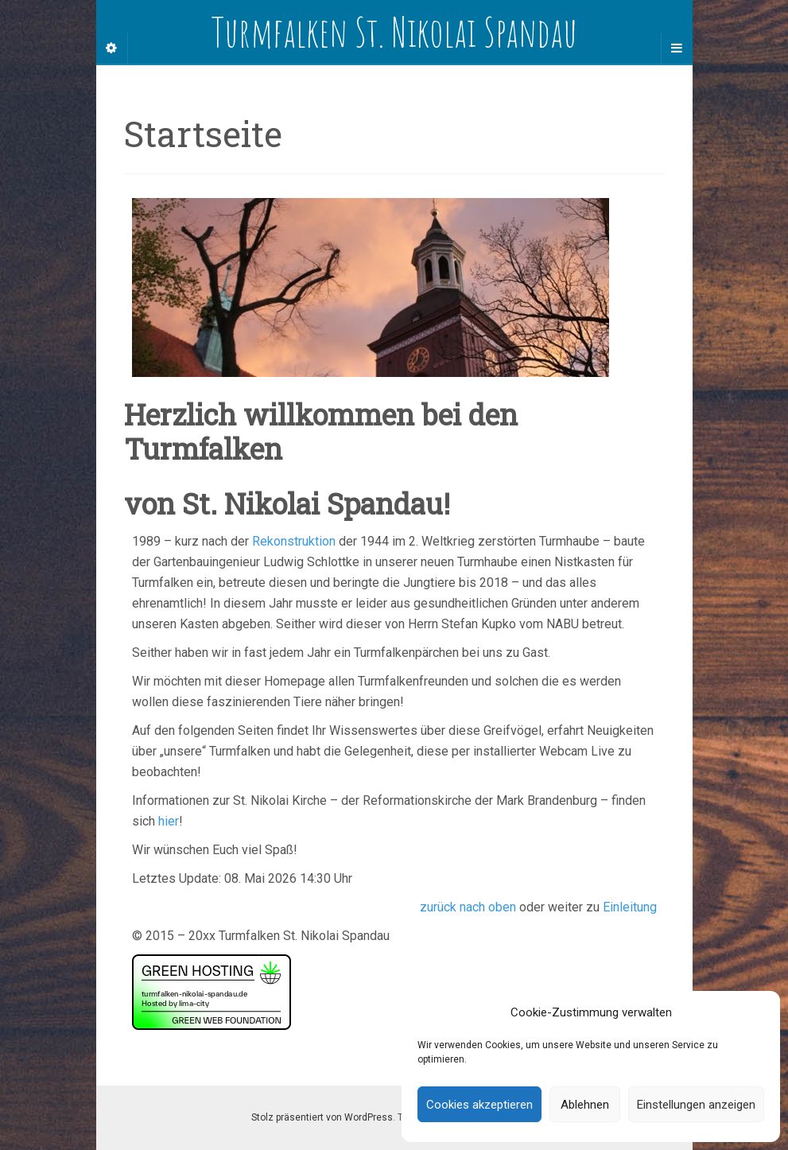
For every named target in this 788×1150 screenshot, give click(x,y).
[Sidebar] (112, 48)
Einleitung (630, 907)
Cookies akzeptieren (479, 1105)
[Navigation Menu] (677, 48)
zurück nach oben (468, 907)
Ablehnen (585, 1105)
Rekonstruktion (294, 541)
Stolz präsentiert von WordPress (322, 1117)
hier (168, 821)
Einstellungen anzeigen (696, 1105)
